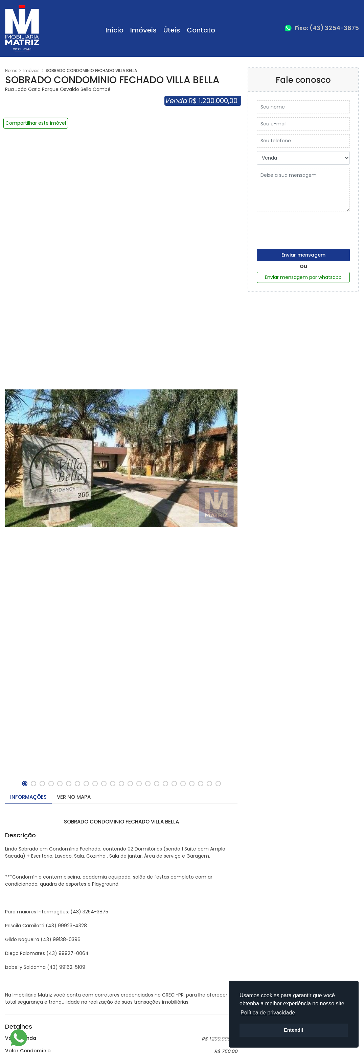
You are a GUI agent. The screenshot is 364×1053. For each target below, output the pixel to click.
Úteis (171, 30)
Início (114, 30)
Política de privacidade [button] (268, 1012)
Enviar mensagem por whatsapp (303, 277)
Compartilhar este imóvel (35, 123)
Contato (201, 30)
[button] (24, 783)
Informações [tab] (28, 796)
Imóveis (143, 30)
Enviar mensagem (303, 255)
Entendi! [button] (293, 1030)
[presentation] (308, 228)
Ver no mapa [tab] (74, 796)
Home (11, 70)
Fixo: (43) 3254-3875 (327, 28)
